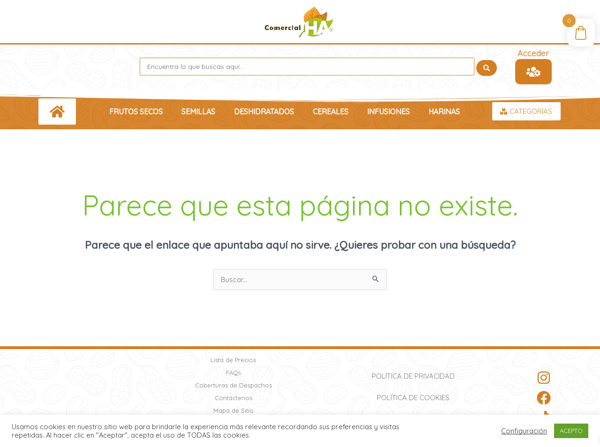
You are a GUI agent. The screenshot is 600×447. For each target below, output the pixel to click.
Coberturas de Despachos (233, 385)
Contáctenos (233, 398)
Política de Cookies (413, 397)
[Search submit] (486, 66)
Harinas (444, 111)
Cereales (330, 111)
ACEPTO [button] (571, 430)
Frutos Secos (136, 111)
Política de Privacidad (413, 376)
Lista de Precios (233, 360)
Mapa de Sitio (233, 410)
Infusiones (388, 111)
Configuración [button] (524, 431)
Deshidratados (264, 111)
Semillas (198, 111)
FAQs (233, 372)
